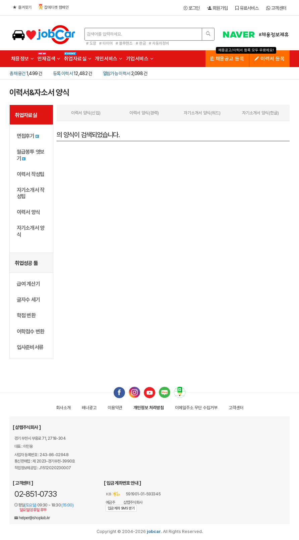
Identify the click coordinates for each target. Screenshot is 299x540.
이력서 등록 (269, 59)
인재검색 (49, 59)
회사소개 (63, 407)
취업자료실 (78, 59)
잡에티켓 (53, 7)
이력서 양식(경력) (144, 112)
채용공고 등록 (227, 59)
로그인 (191, 8)
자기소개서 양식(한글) (260, 112)
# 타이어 (106, 43)
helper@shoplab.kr (34, 518)
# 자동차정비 (159, 43)
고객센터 (276, 8)
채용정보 (22, 59)
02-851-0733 (35, 494)
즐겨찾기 (22, 7)
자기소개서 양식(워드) (202, 112)
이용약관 (115, 407)
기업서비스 (140, 59)
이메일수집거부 (196, 407)
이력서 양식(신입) (86, 112)
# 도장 (91, 43)
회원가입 (217, 8)
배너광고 (89, 407)
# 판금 (141, 43)
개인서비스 (109, 59)
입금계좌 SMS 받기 (121, 508)
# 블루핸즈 (124, 43)
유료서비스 (246, 8)
